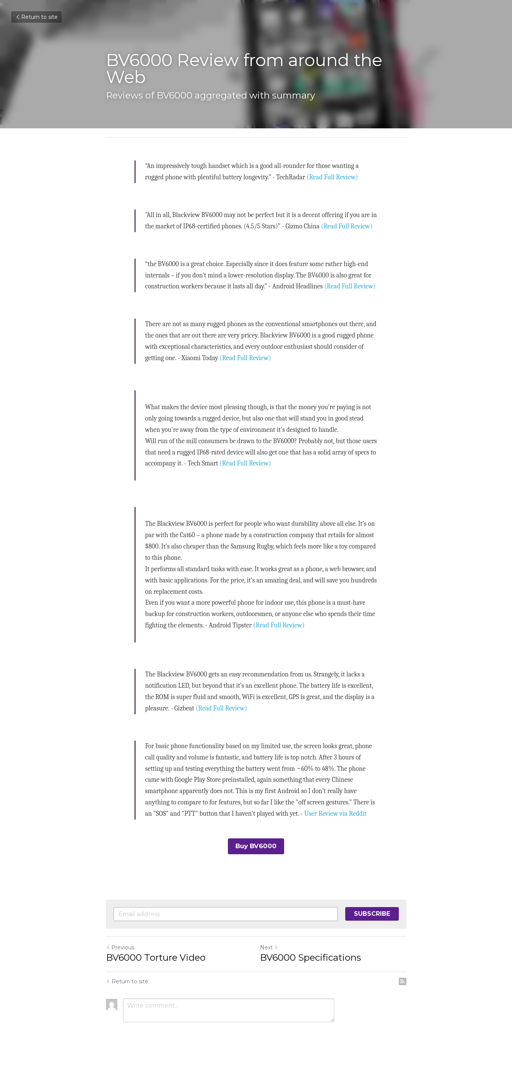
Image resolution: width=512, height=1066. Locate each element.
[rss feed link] (402, 980)
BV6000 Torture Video (156, 956)
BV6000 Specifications (310, 956)
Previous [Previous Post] (120, 946)
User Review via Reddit (335, 813)
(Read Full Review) (332, 177)
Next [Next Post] (269, 946)
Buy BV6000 (256, 845)
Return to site (36, 17)
